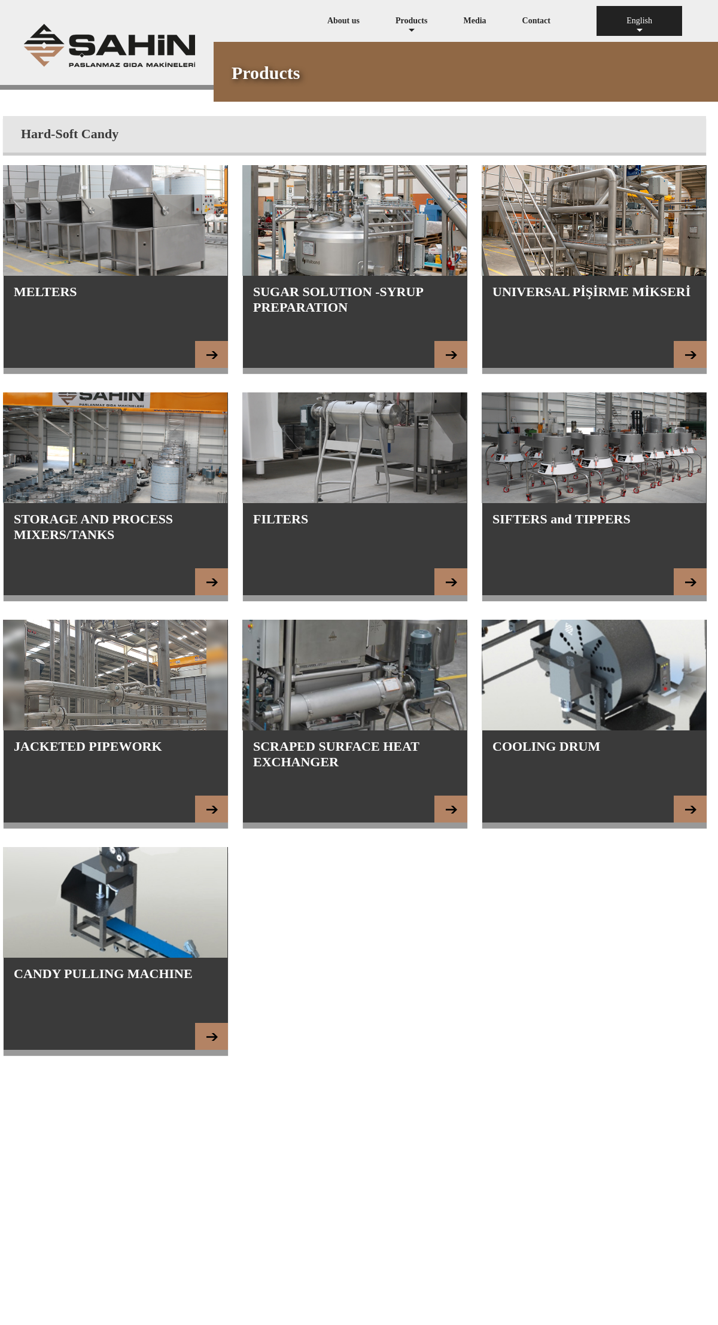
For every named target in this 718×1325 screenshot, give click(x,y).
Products (411, 26)
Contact (536, 20)
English (639, 26)
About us (343, 20)
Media (474, 20)
